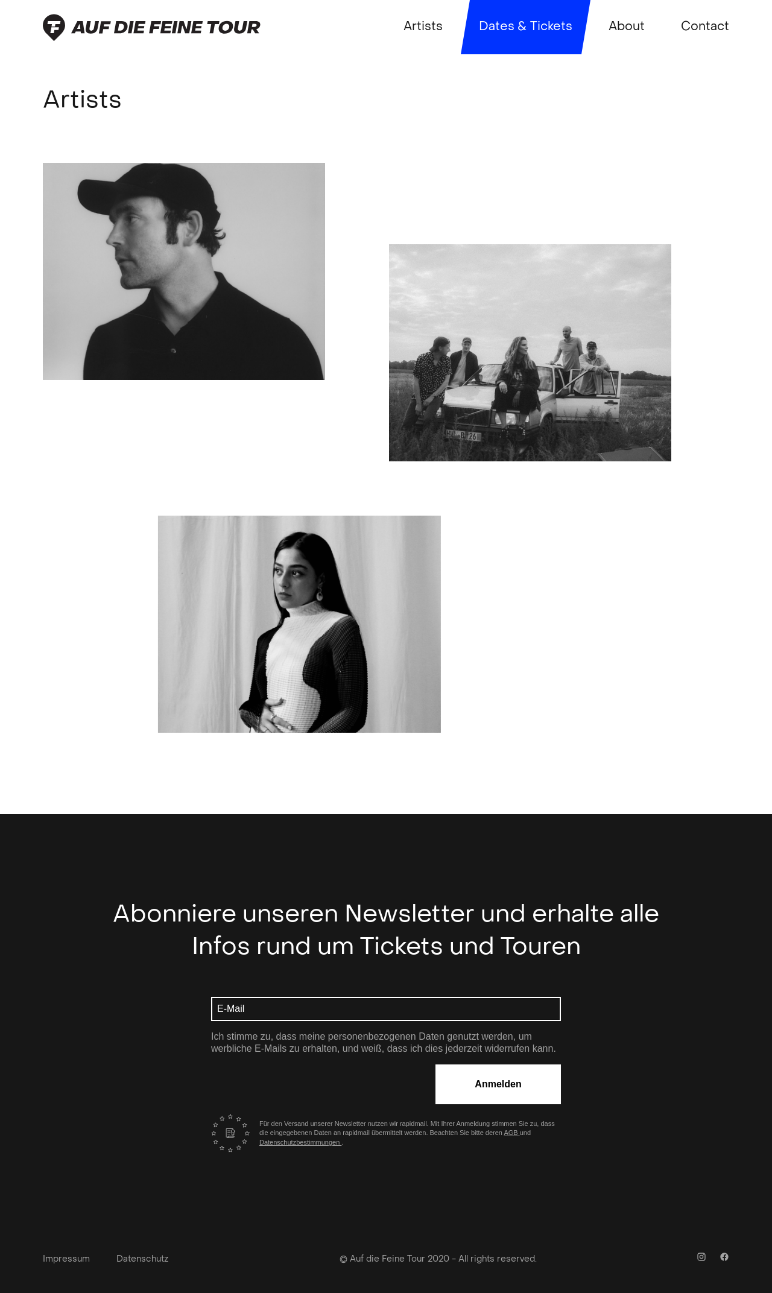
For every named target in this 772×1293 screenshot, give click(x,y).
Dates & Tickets (525, 27)
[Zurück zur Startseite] (152, 27)
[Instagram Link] (701, 1259)
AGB (511, 1132)
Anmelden (498, 1084)
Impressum (66, 1259)
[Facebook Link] (724, 1259)
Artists (423, 27)
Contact (705, 27)
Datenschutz (142, 1259)
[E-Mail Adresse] (386, 1009)
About (627, 27)
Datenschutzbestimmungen (300, 1142)
